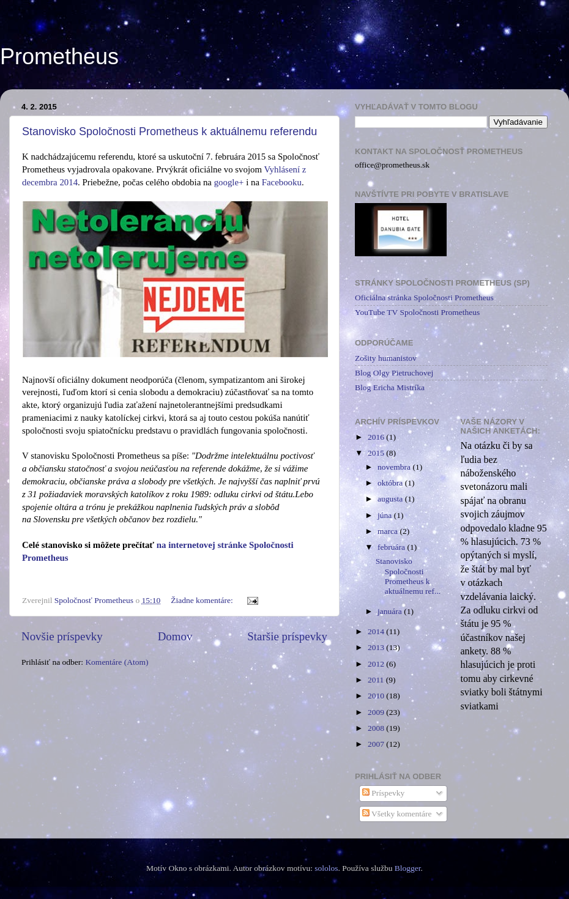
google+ (229, 182)
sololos (326, 868)
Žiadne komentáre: (203, 600)
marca (388, 531)
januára (390, 611)
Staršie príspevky (287, 636)
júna (385, 515)
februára (392, 547)
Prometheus (59, 56)
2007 (377, 744)
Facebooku (282, 182)
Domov (175, 636)
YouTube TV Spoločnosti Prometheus (417, 312)
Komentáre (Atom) (116, 662)
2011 (377, 679)
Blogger (408, 868)
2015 (377, 452)
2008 (377, 728)
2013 (377, 647)
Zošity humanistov (386, 358)
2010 (377, 695)
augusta (391, 498)
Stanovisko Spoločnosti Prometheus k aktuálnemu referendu (169, 131)
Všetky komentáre (397, 813)
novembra (394, 467)
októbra (391, 482)
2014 (377, 631)
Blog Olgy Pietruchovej (394, 372)
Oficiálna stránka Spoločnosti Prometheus (424, 297)
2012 (377, 663)
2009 (377, 712)
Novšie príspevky (62, 636)
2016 (377, 437)
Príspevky (383, 792)
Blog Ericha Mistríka (390, 387)
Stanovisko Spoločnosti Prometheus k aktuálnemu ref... (408, 576)
